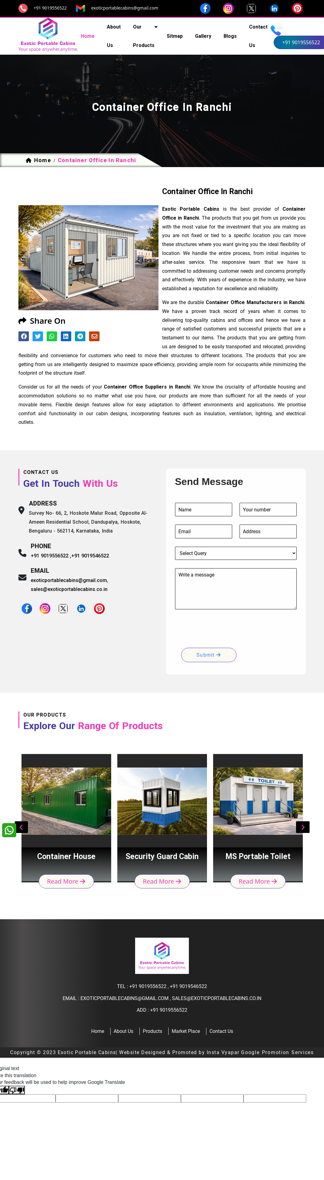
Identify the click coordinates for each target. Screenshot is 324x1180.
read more (66, 881)
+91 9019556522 (50, 8)
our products (143, 36)
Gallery (203, 36)
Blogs (230, 36)
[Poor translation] (17, 1090)
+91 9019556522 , (51, 556)
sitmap (175, 36)
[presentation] (221, 630)
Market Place (186, 1031)
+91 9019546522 (90, 556)
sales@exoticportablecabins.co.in (69, 589)
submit (209, 655)
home (88, 36)
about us (114, 36)
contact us (258, 36)
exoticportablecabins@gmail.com (124, 8)
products (152, 1031)
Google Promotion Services (277, 1052)
